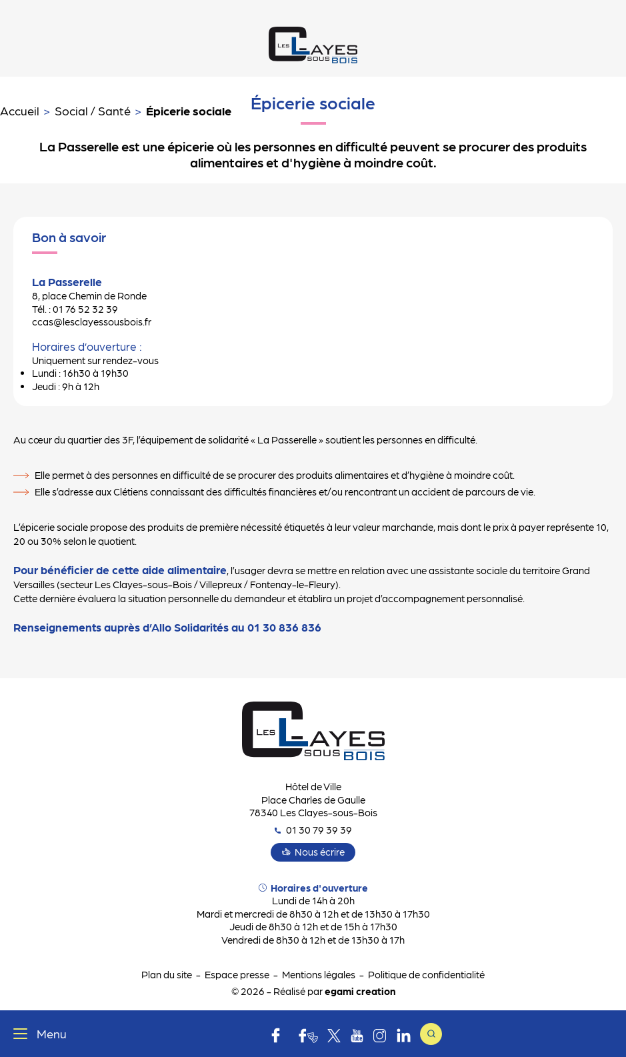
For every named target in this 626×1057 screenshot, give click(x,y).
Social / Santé (93, 110)
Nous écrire (320, 852)
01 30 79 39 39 (313, 830)
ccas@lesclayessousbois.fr (91, 321)
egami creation (360, 991)
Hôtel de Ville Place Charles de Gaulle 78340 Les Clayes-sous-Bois (313, 799)
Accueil (19, 110)
